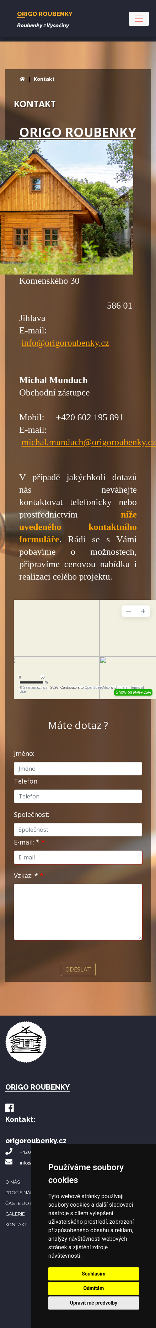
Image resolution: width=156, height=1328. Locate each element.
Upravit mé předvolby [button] (93, 1303)
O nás (12, 1182)
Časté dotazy (23, 1203)
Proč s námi (20, 1192)
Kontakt (44, 79)
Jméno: (24, 753)
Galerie (15, 1214)
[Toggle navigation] (139, 19)
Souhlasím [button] (94, 1274)
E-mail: (29, 842)
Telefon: (26, 781)
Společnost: (31, 814)
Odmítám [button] (93, 1288)
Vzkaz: (28, 875)
